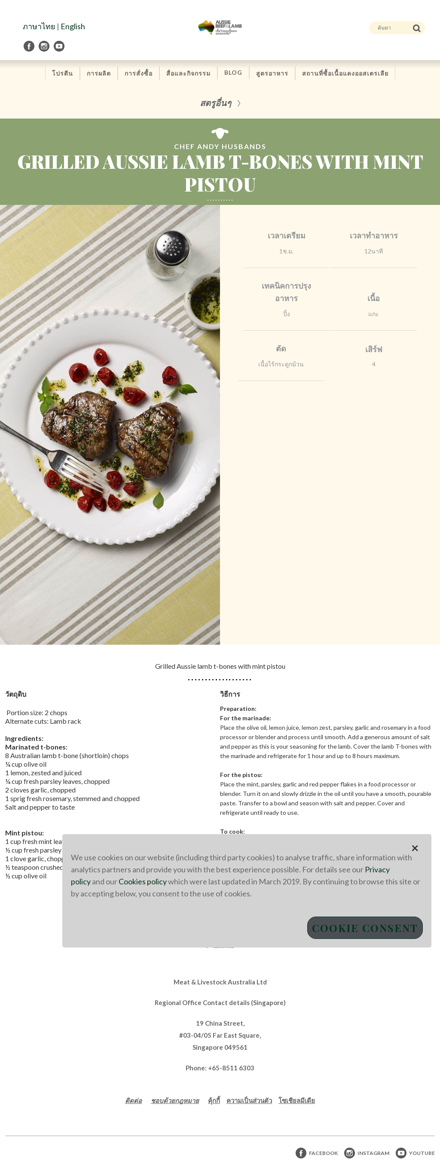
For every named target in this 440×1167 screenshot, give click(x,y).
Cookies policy (143, 881)
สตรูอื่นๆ (215, 102)
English (73, 26)
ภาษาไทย (39, 26)
